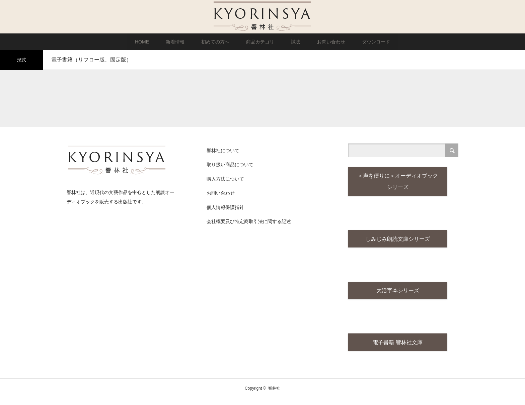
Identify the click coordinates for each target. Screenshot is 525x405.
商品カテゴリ (260, 41)
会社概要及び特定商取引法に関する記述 (249, 221)
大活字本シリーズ (397, 295)
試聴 (295, 41)
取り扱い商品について (230, 164)
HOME (142, 41)
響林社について (223, 150)
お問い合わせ (331, 41)
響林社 (274, 395)
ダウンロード (376, 41)
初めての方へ (215, 41)
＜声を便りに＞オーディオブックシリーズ (398, 183)
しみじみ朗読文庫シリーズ (398, 242)
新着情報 (175, 41)
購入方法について (225, 179)
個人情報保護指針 (225, 207)
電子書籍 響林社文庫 (397, 348)
